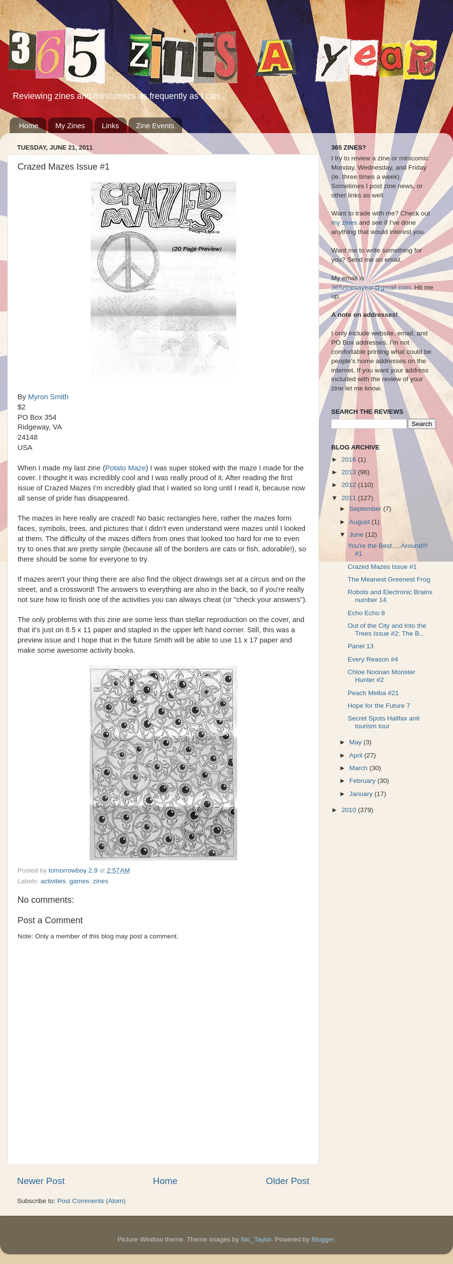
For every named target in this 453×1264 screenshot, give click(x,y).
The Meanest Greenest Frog (389, 579)
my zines (344, 222)
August (360, 521)
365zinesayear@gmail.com (371, 287)
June (357, 534)
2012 (349, 484)
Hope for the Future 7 (379, 705)
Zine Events (155, 125)
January (362, 793)
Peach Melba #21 (373, 693)
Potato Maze (125, 468)
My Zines (70, 125)
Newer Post (41, 1181)
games (80, 881)
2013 (349, 472)
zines (101, 881)
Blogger (322, 1239)
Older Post (287, 1181)
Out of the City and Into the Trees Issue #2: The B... (387, 629)
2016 (349, 459)
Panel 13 (361, 646)
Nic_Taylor (256, 1239)
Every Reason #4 (373, 659)
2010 (349, 810)
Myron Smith (48, 397)
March (359, 768)
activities (53, 881)
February (363, 780)
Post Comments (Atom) (91, 1201)
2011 (349, 498)
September (366, 508)
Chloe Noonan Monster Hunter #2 (381, 675)
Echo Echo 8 (366, 613)
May (356, 742)
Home (28, 125)
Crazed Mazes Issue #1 (382, 566)
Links (110, 125)
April (356, 755)
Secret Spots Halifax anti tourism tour (384, 722)
